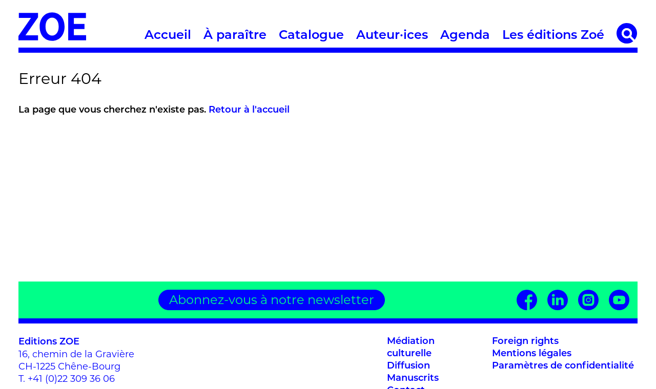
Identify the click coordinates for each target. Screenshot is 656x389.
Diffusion (408, 366)
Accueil (168, 36)
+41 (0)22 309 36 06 (71, 378)
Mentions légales (531, 354)
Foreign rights (525, 342)
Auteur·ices (392, 36)
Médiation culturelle (411, 348)
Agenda (465, 36)
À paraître (234, 36)
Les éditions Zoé (553, 36)
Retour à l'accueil (249, 110)
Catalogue (311, 36)
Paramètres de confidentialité (563, 366)
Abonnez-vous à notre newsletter (271, 299)
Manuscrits (413, 378)
